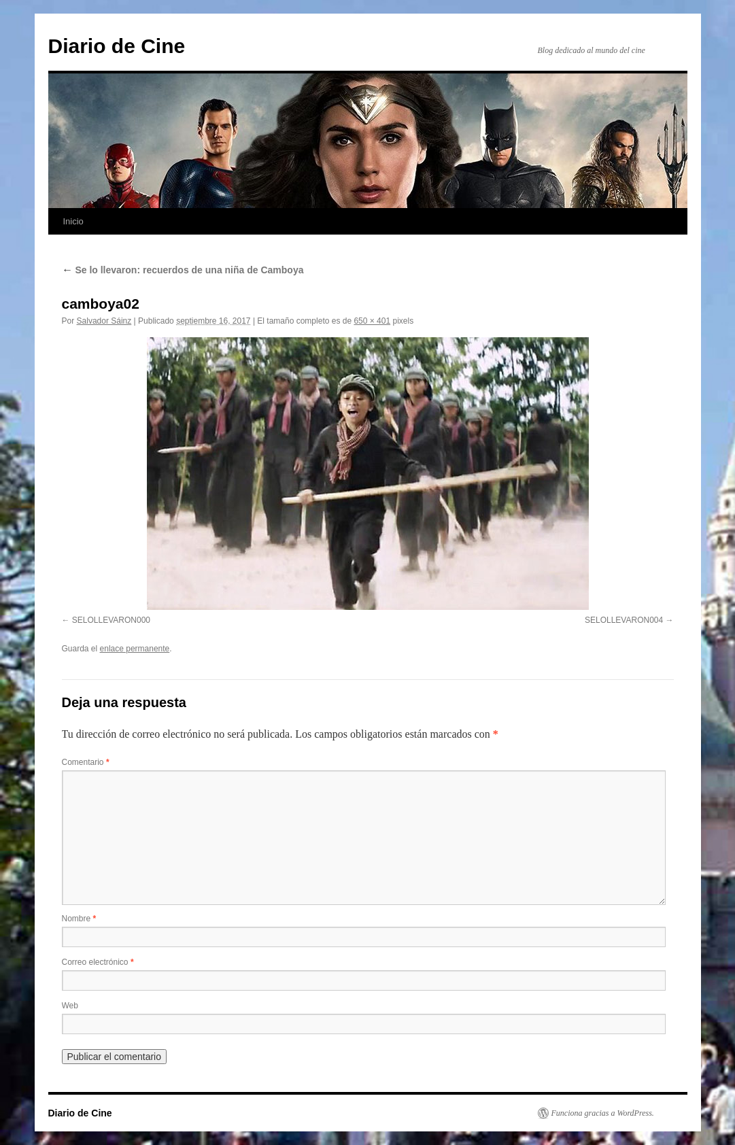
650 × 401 (372, 321)
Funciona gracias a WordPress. (602, 1113)
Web (70, 1005)
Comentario (85, 762)
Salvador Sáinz (104, 321)
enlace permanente (135, 648)
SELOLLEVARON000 (111, 620)
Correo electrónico (98, 962)
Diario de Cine (117, 46)
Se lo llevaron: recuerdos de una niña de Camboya (183, 269)
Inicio (73, 221)
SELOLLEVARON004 (624, 620)
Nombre (79, 918)
